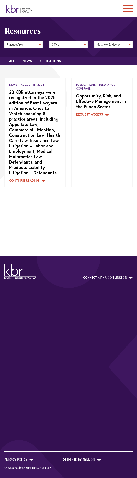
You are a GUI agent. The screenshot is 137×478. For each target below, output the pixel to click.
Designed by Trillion (82, 459)
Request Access (92, 114)
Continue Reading (27, 180)
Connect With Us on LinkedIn (108, 277)
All (12, 61)
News (27, 61)
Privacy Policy (18, 459)
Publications (49, 61)
